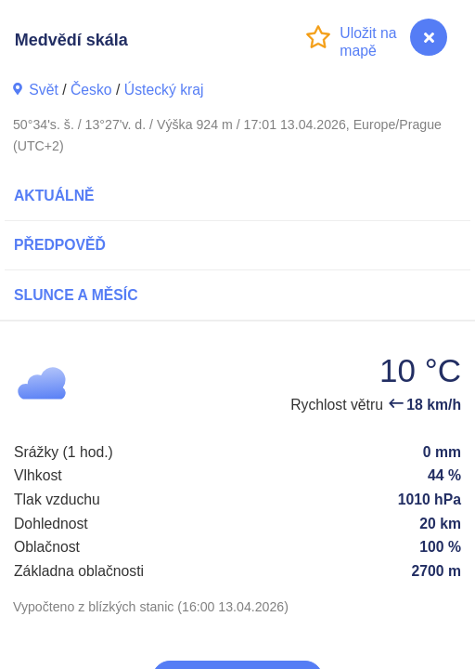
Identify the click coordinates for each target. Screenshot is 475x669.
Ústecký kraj (164, 90)
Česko (91, 90)
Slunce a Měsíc (76, 295)
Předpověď (60, 245)
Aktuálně (54, 195)
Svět (43, 90)
